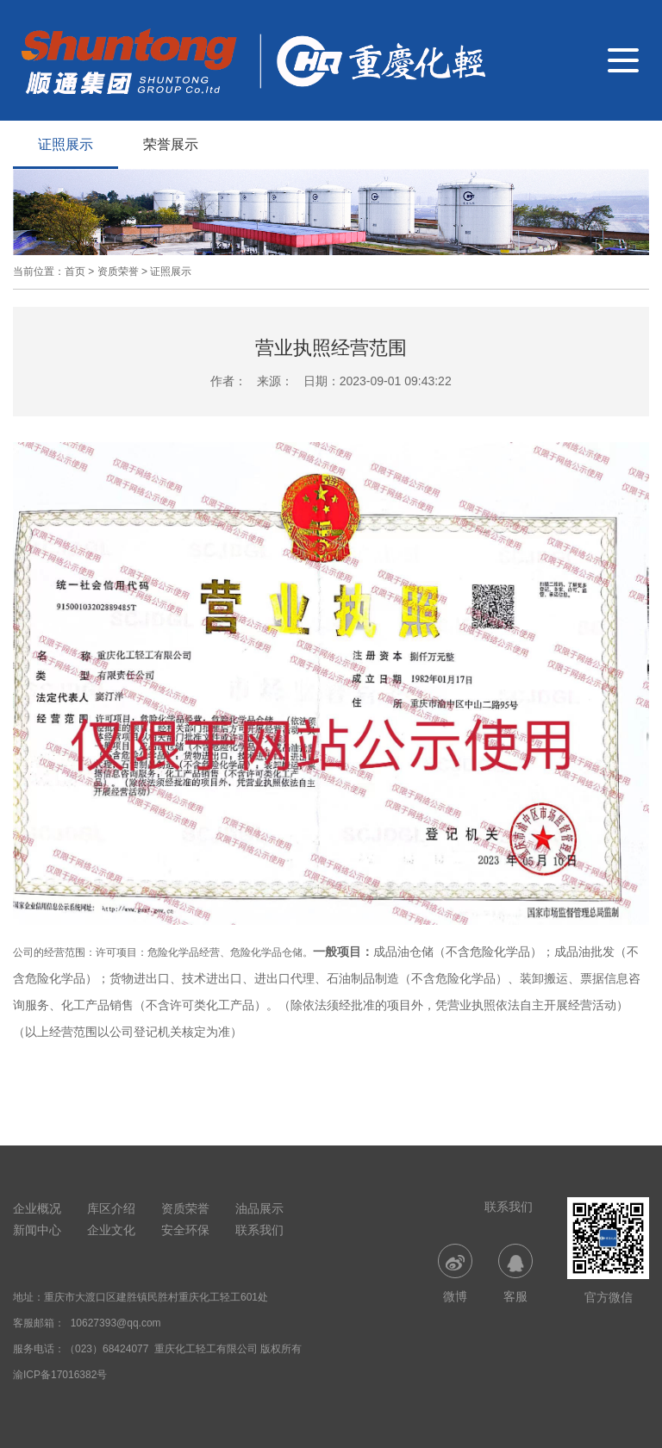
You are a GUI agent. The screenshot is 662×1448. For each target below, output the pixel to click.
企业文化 (111, 1230)
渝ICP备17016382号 (60, 1375)
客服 (515, 1273)
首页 (75, 271)
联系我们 (259, 1230)
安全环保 (185, 1230)
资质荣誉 (118, 271)
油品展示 (259, 1208)
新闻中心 (37, 1230)
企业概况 (37, 1208)
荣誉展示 (170, 144)
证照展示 (65, 144)
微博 (455, 1273)
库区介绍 (111, 1208)
